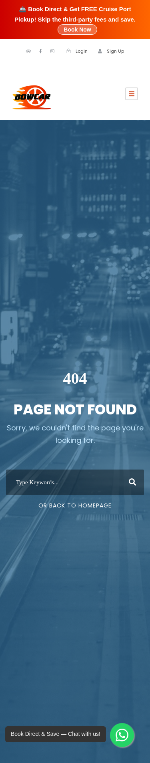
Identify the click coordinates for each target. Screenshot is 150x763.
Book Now (77, 29)
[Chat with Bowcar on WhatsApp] (122, 735)
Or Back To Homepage (75, 505)
